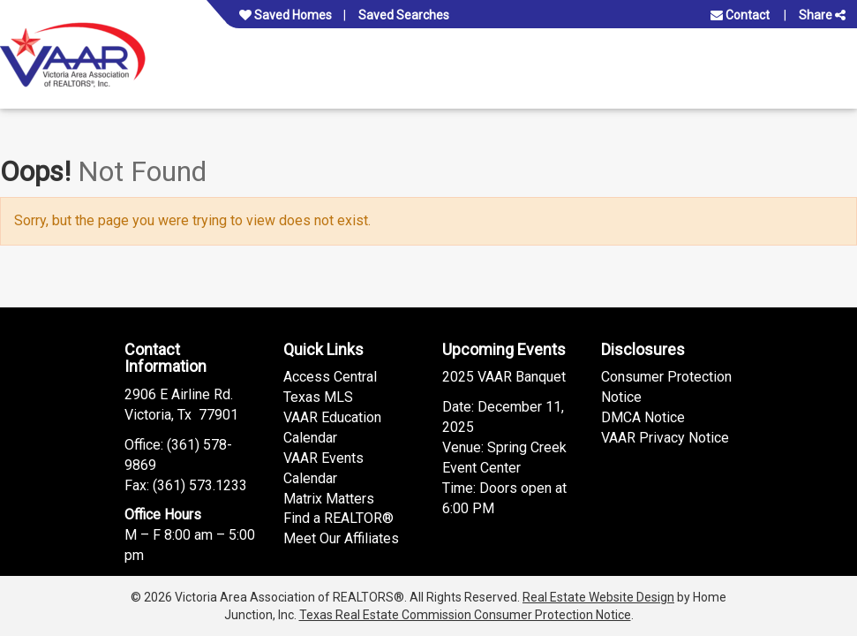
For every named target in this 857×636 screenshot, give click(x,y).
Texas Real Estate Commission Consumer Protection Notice (465, 615)
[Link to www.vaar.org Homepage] (73, 54)
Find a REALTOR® (338, 518)
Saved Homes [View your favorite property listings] (285, 15)
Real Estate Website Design (598, 597)
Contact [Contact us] (740, 15)
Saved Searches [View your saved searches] (403, 15)
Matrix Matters (328, 498)
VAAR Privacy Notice (665, 437)
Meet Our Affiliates (341, 538)
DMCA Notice (643, 417)
